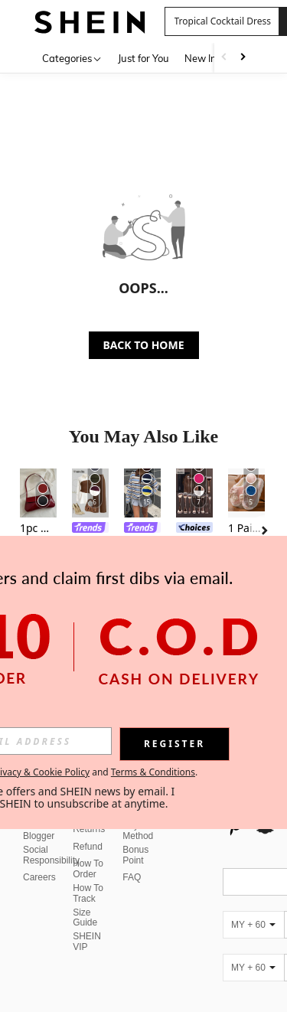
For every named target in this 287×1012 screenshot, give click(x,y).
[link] (90, 529)
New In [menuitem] (200, 58)
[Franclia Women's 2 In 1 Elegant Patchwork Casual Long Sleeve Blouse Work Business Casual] (90, 492)
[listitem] (38, 532)
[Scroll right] (242, 58)
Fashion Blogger (39, 830)
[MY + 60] (253, 925)
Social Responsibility (51, 855)
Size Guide (85, 918)
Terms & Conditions (153, 772)
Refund (88, 846)
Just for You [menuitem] (143, 58)
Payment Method (140, 830)
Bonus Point (135, 855)
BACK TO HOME (143, 345)
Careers (39, 877)
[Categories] (72, 58)
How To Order (88, 869)
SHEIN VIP (87, 941)
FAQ (131, 877)
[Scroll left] (224, 58)
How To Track (88, 893)
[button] (222, 21)
